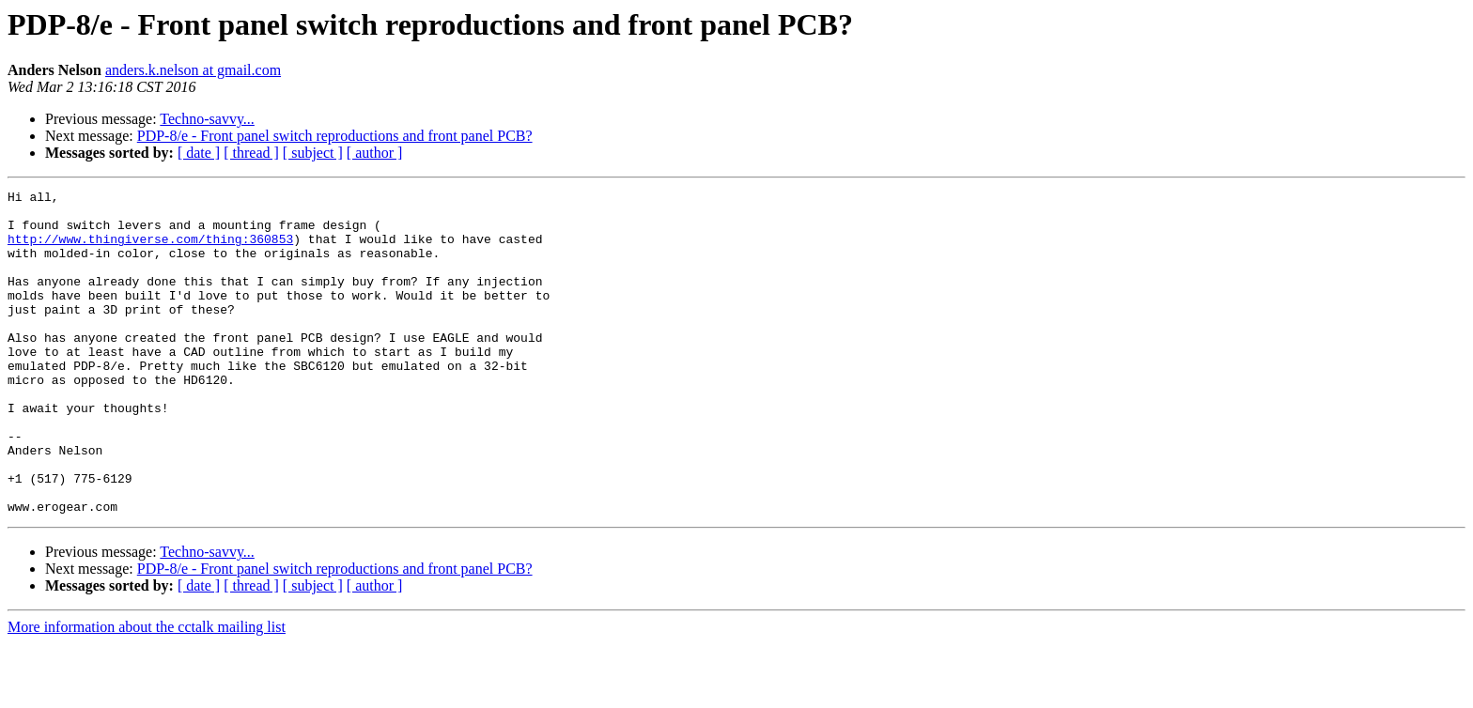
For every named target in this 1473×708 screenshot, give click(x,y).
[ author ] (375, 153)
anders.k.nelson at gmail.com (193, 70)
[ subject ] (313, 153)
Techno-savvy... (207, 119)
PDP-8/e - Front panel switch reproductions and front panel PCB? (335, 136)
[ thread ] (251, 153)
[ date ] (199, 153)
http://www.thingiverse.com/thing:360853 (150, 249)
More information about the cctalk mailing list (147, 692)
